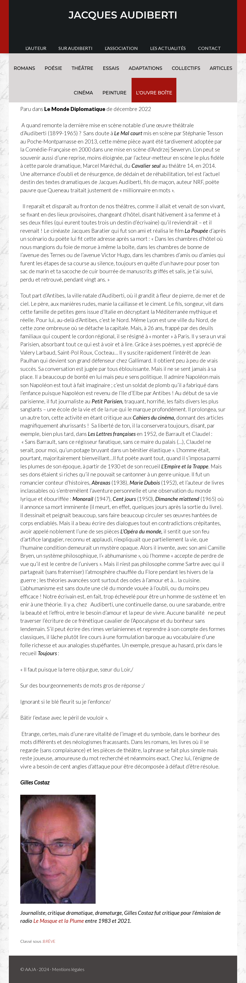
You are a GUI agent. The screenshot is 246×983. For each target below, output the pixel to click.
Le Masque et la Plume (58, 920)
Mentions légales (68, 969)
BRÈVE (49, 941)
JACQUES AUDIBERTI (123, 15)
